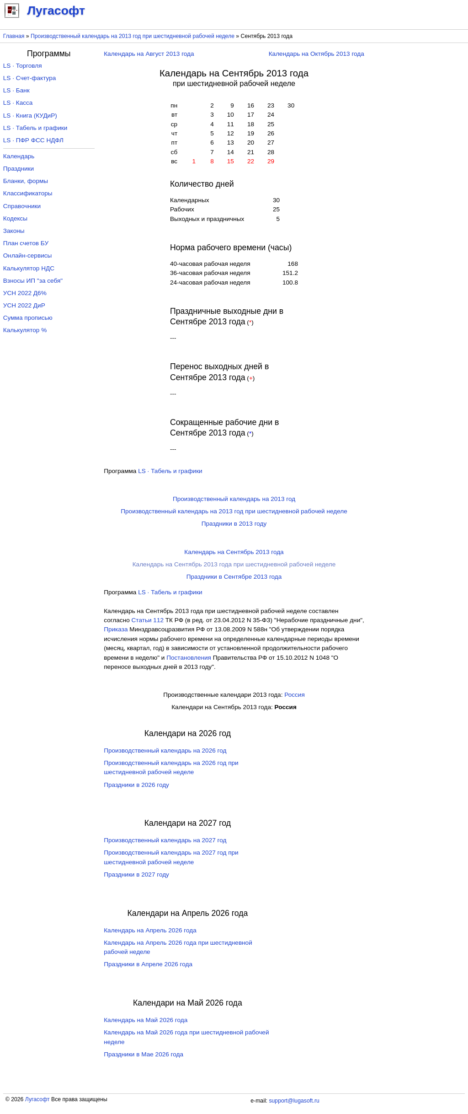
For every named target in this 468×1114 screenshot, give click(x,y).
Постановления (188, 657)
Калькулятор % (25, 330)
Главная (14, 36)
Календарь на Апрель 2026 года (150, 930)
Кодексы (15, 218)
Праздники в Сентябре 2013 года (234, 576)
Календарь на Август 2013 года (149, 53)
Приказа (116, 629)
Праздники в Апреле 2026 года (148, 964)
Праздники (18, 168)
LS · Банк (16, 90)
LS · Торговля (22, 65)
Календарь (19, 156)
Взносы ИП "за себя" (33, 280)
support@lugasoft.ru (294, 1101)
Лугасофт (37, 1099)
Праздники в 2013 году (234, 523)
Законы (14, 230)
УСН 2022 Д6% (25, 293)
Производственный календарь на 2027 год (165, 840)
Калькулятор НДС (28, 268)
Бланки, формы (25, 181)
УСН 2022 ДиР (24, 305)
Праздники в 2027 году (136, 874)
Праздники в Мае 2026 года (143, 1054)
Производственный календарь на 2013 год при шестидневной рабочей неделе (132, 36)
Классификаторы (28, 193)
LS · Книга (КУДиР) (30, 115)
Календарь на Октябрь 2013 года (316, 53)
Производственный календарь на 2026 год (165, 750)
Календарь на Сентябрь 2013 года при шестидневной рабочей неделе (234, 564)
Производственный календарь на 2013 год (234, 498)
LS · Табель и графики (170, 471)
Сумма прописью (28, 317)
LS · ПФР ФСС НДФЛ (33, 140)
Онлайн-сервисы (27, 255)
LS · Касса (18, 102)
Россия (294, 694)
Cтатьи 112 (148, 620)
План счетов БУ (25, 243)
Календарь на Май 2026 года (145, 1020)
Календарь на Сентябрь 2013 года (233, 552)
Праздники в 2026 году (136, 784)
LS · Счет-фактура (29, 78)
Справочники (22, 206)
